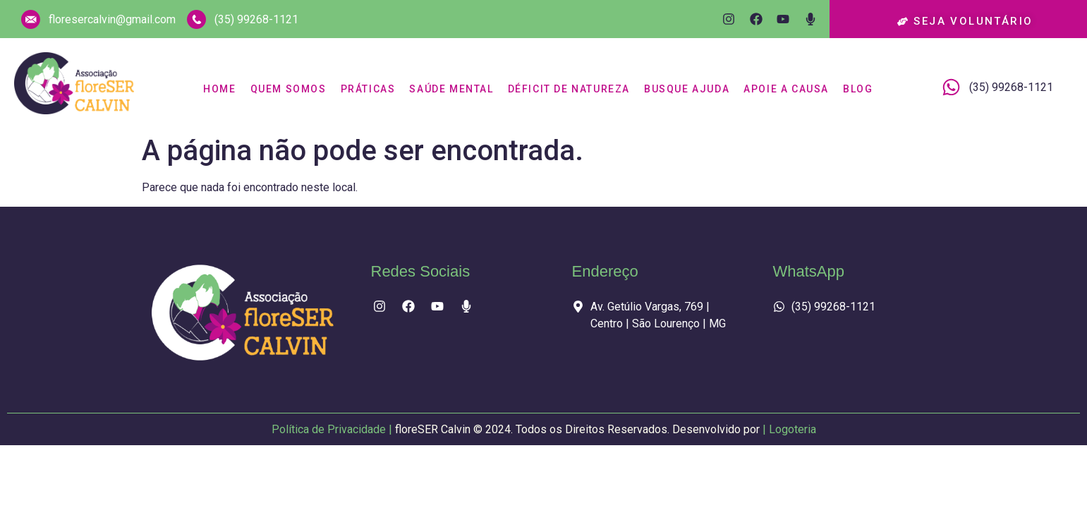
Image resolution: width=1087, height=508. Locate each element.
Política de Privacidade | (517, 430)
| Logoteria (789, 430)
